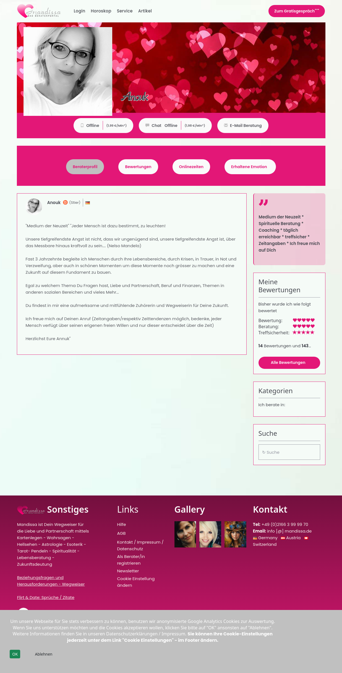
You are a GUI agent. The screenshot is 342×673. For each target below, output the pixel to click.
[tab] (85, 167)
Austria (294, 538)
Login (79, 11)
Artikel (145, 11)
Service (125, 11)
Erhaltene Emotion (249, 167)
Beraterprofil (85, 167)
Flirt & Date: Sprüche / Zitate (45, 597)
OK (15, 654)
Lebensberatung (34, 557)
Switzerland (265, 544)
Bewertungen (138, 167)
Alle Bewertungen (288, 362)
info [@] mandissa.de (289, 531)
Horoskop (101, 11)
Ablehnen (44, 654)
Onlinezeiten (191, 167)
